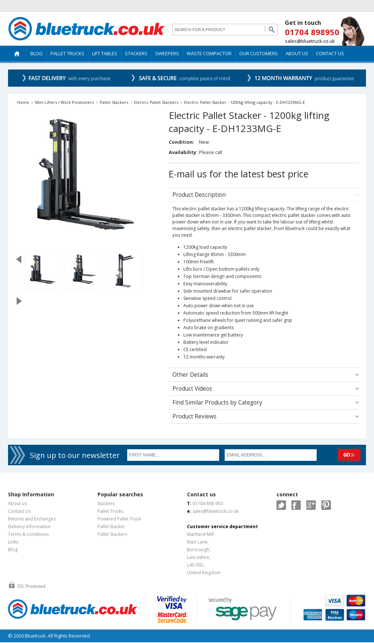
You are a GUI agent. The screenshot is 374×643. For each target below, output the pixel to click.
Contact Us (19, 511)
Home (23, 102)
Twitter (281, 505)
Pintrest (326, 505)
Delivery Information (29, 526)
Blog (13, 549)
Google (311, 505)
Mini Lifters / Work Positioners (64, 102)
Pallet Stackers (114, 102)
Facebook (296, 505)
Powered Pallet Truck (119, 519)
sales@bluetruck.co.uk (310, 41)
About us (17, 503)
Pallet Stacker (111, 526)
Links (13, 542)
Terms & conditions (28, 534)
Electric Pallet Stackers (156, 102)
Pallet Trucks (110, 511)
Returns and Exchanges (32, 519)
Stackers (106, 503)
